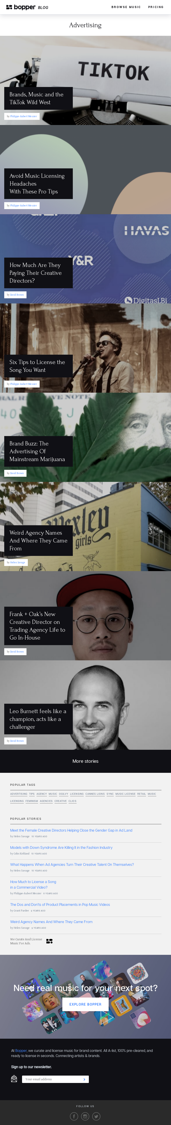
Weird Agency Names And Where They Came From (51, 921)
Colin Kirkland (21, 853)
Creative (61, 801)
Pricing (156, 7)
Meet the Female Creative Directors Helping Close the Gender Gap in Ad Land (71, 830)
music (53, 793)
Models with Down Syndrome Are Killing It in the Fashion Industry (61, 847)
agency (42, 793)
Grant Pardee (21, 910)
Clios (72, 801)
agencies (46, 801)
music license (126, 793)
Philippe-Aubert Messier (27, 893)
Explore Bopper (85, 1004)
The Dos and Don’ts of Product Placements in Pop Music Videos (60, 904)
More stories (85, 761)
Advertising (18, 793)
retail (141, 793)
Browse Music (126, 7)
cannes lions (95, 793)
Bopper (21, 1050)
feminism (32, 801)
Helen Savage (22, 836)
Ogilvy (63, 793)
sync (110, 793)
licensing (77, 793)
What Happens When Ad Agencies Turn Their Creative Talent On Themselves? (72, 864)
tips (32, 793)
